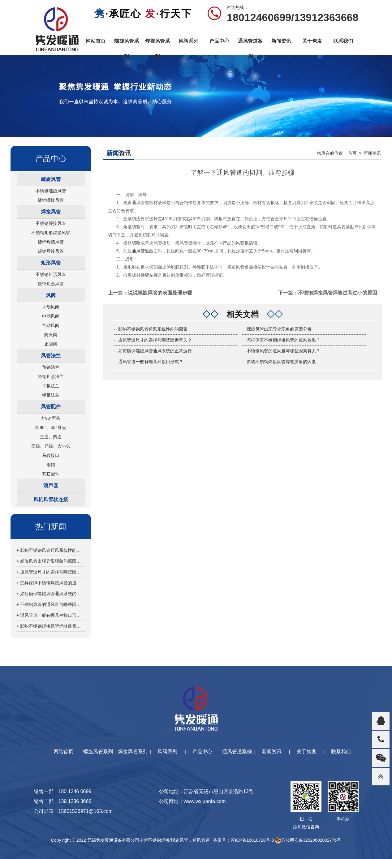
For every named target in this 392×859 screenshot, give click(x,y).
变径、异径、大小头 (50, 446)
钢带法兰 (50, 395)
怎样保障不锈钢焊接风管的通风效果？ (283, 339)
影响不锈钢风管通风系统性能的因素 (152, 329)
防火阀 (50, 334)
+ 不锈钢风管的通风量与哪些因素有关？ (50, 604)
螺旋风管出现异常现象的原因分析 (279, 329)
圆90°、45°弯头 (50, 427)
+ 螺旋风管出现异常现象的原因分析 (50, 561)
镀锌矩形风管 (51, 283)
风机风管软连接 (50, 499)
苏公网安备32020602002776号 (308, 840)
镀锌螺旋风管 (51, 200)
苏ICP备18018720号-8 (252, 840)
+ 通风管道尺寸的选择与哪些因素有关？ (50, 571)
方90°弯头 (50, 418)
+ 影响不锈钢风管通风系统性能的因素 (50, 550)
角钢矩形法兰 (51, 376)
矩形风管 (51, 262)
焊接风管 (51, 211)
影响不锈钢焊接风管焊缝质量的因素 (281, 361)
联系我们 (343, 41)
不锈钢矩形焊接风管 (50, 232)
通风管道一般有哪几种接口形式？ (150, 361)
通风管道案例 (250, 43)
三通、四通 (51, 436)
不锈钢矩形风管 (51, 274)
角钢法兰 (50, 367)
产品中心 (219, 41)
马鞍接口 (50, 455)
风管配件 (51, 406)
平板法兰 (50, 385)
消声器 (50, 485)
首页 (352, 153)
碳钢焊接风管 (51, 251)
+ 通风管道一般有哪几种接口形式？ (50, 615)
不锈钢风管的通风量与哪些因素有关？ (283, 350)
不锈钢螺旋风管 (51, 190)
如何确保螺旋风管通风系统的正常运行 (155, 350)
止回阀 (50, 343)
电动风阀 (50, 316)
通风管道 (140, 250)
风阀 (51, 295)
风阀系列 (188, 41)
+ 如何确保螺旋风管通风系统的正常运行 (50, 593)
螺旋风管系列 (126, 43)
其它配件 (50, 473)
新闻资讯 (281, 41)
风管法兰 (51, 355)
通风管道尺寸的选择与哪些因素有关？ (155, 339)
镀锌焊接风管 (51, 241)
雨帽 (50, 464)
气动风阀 (50, 325)
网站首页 (96, 41)
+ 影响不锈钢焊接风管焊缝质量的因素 (50, 626)
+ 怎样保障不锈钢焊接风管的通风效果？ (50, 582)
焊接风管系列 (157, 43)
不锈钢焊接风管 (51, 223)
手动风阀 (50, 306)
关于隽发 (312, 41)
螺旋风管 (51, 179)
